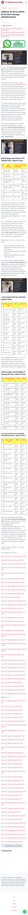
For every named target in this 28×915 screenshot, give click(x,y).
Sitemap (14, 903)
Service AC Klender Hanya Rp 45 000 (11, 682)
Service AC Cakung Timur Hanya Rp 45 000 (13, 823)
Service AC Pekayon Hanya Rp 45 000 (12, 743)
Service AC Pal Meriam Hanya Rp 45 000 (12, 582)
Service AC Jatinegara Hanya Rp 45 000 (12, 617)
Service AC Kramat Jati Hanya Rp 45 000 (13, 686)
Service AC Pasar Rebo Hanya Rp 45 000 (12, 739)
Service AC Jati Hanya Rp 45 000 (10, 597)
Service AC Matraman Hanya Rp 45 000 (12, 560)
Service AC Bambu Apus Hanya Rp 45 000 (13, 815)
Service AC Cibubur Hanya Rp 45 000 (12, 767)
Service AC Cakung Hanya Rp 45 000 (11, 819)
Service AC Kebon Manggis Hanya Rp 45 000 (14, 586)
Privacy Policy (14, 910)
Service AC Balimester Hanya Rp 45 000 (12, 621)
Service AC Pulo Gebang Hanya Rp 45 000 (13, 834)
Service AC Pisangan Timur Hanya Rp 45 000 (14, 604)
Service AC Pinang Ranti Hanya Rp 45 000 (13, 721)
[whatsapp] (11, 845)
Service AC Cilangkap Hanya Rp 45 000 (12, 808)
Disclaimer (14, 906)
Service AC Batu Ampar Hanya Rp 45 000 (13, 690)
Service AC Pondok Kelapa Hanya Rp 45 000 (14, 667)
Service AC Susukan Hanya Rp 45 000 (12, 776)
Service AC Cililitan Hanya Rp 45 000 (11, 713)
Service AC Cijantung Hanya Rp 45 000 (12, 752)
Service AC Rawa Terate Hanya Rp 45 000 (13, 826)
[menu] (2, 2)
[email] (20, 845)
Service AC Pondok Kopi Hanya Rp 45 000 (13, 671)
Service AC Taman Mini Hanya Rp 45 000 (12, 784)
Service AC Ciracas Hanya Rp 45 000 (11, 763)
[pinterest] (17, 845)
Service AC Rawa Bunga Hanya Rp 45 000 (13, 640)
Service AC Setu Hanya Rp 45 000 (11, 812)
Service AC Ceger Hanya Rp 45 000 (11, 795)
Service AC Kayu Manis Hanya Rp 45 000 (12, 578)
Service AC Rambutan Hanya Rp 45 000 (12, 780)
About (14, 900)
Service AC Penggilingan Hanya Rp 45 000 (13, 830)
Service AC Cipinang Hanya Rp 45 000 (12, 608)
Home (14, 897)
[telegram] (14, 845)
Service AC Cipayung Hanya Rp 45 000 (12, 788)
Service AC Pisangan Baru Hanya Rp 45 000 (13, 564)
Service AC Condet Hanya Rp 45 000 (11, 841)
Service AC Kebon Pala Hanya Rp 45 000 (12, 736)
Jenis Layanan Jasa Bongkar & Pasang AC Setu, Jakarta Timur (13, 35)
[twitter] (8, 845)
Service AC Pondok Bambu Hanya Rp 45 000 (14, 664)
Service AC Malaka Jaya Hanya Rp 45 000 (13, 675)
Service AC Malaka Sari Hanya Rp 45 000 (13, 678)
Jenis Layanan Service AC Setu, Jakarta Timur (13, 32)
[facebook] (5, 845)
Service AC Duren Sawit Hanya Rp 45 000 (13, 660)
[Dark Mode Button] (26, 2)
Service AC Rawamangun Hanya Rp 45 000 (13, 601)
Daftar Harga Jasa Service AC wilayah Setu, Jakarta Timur (12, 29)
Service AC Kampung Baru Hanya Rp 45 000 (13, 756)
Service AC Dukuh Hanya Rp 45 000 (11, 706)
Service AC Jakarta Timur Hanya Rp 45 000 (13, 556)
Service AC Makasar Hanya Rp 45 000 (12, 717)
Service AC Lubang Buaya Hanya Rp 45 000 (13, 791)
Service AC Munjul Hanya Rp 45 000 (11, 799)
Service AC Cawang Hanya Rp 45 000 (12, 710)
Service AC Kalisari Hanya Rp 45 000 (11, 760)
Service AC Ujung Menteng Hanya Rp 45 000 (14, 838)
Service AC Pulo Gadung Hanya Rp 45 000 (13, 589)
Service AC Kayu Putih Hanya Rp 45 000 (12, 593)
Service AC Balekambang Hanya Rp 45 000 (13, 693)
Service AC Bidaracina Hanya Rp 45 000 (12, 630)
